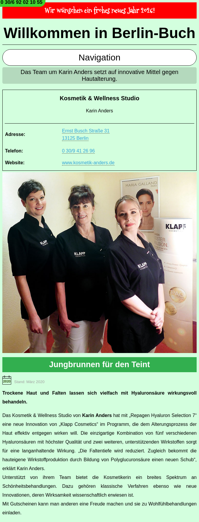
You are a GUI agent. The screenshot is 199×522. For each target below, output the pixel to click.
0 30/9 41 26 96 (78, 150)
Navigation (99, 57)
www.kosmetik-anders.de (88, 162)
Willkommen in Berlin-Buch (99, 33)
